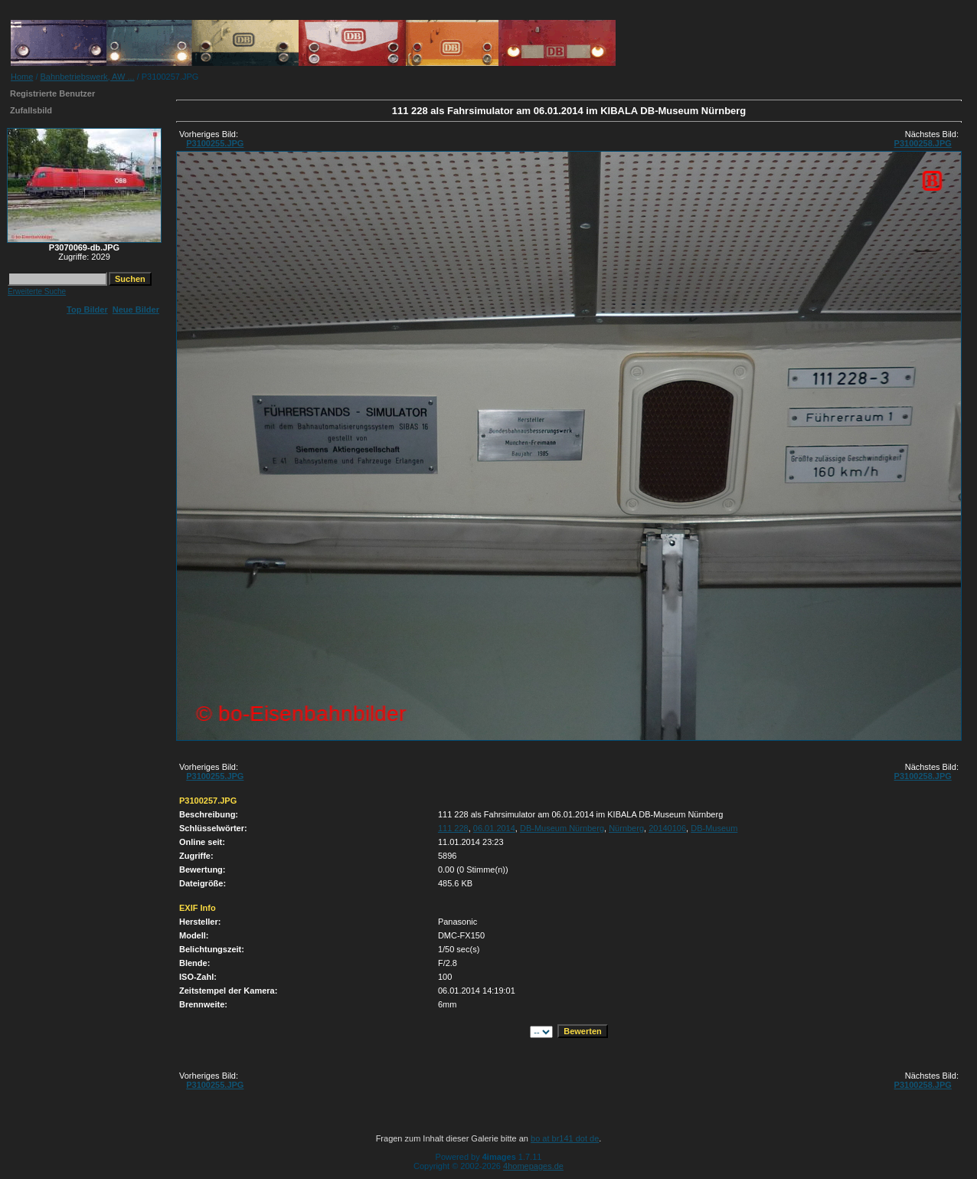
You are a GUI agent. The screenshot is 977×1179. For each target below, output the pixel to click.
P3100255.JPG (214, 143)
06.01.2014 (494, 828)
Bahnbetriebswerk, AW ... (88, 76)
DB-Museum (714, 828)
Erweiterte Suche (37, 291)
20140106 (667, 828)
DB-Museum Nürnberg (562, 828)
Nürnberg (626, 828)
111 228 (453, 828)
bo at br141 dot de (565, 1138)
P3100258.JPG (923, 143)
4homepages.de (533, 1166)
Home (22, 76)
